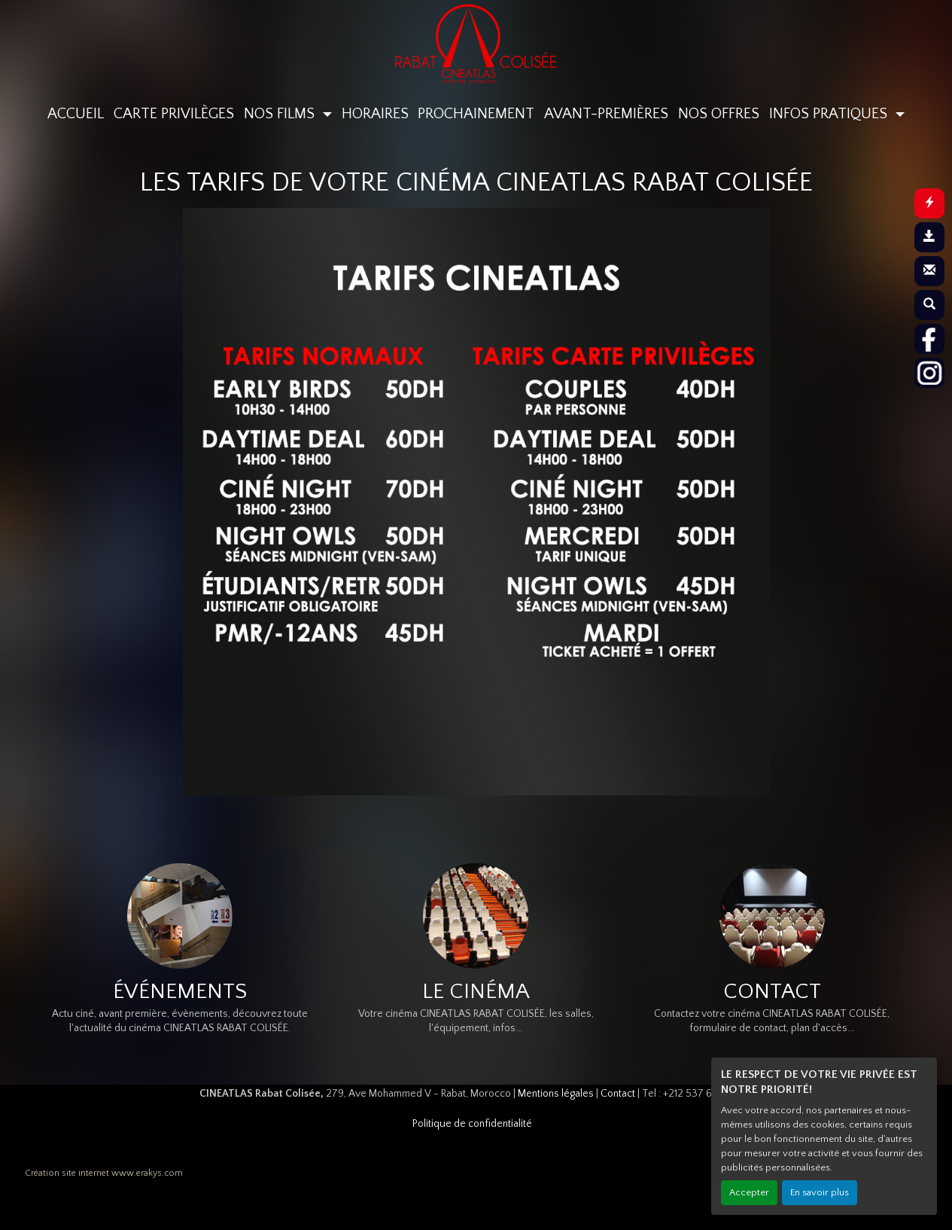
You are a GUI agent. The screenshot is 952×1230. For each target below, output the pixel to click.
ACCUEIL (75, 113)
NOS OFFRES (718, 113)
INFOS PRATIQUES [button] (830, 113)
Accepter (749, 1192)
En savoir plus (819, 1192)
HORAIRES (375, 113)
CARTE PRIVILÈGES (174, 113)
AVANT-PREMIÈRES (606, 113)
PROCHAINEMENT (476, 113)
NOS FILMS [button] (281, 113)
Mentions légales (556, 1094)
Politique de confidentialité (472, 1124)
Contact (618, 1094)
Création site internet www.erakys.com (104, 1173)
